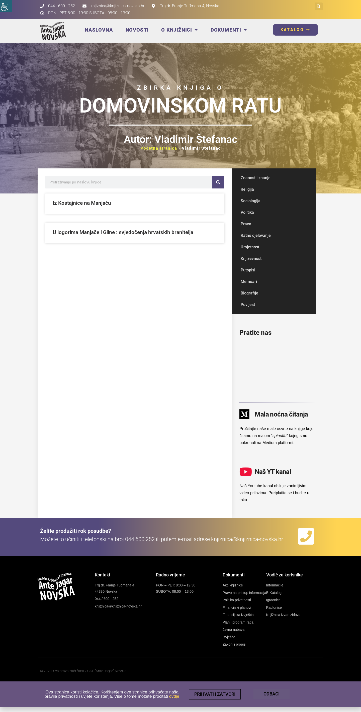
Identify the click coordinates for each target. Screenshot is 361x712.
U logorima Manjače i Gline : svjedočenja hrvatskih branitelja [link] (123, 232)
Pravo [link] (246, 224)
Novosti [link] (137, 30)
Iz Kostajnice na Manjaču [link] (82, 203)
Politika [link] (247, 212)
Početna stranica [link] (158, 148)
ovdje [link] (174, 696)
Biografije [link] (249, 293)
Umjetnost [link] (250, 247)
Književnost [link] (251, 258)
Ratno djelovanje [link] (256, 235)
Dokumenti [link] (229, 30)
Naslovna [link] (99, 30)
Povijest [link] (248, 304)
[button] (319, 6)
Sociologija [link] (250, 200)
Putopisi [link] (248, 270)
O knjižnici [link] (179, 30)
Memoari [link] (249, 281)
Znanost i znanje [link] (255, 177)
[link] (6, 6)
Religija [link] (247, 189)
